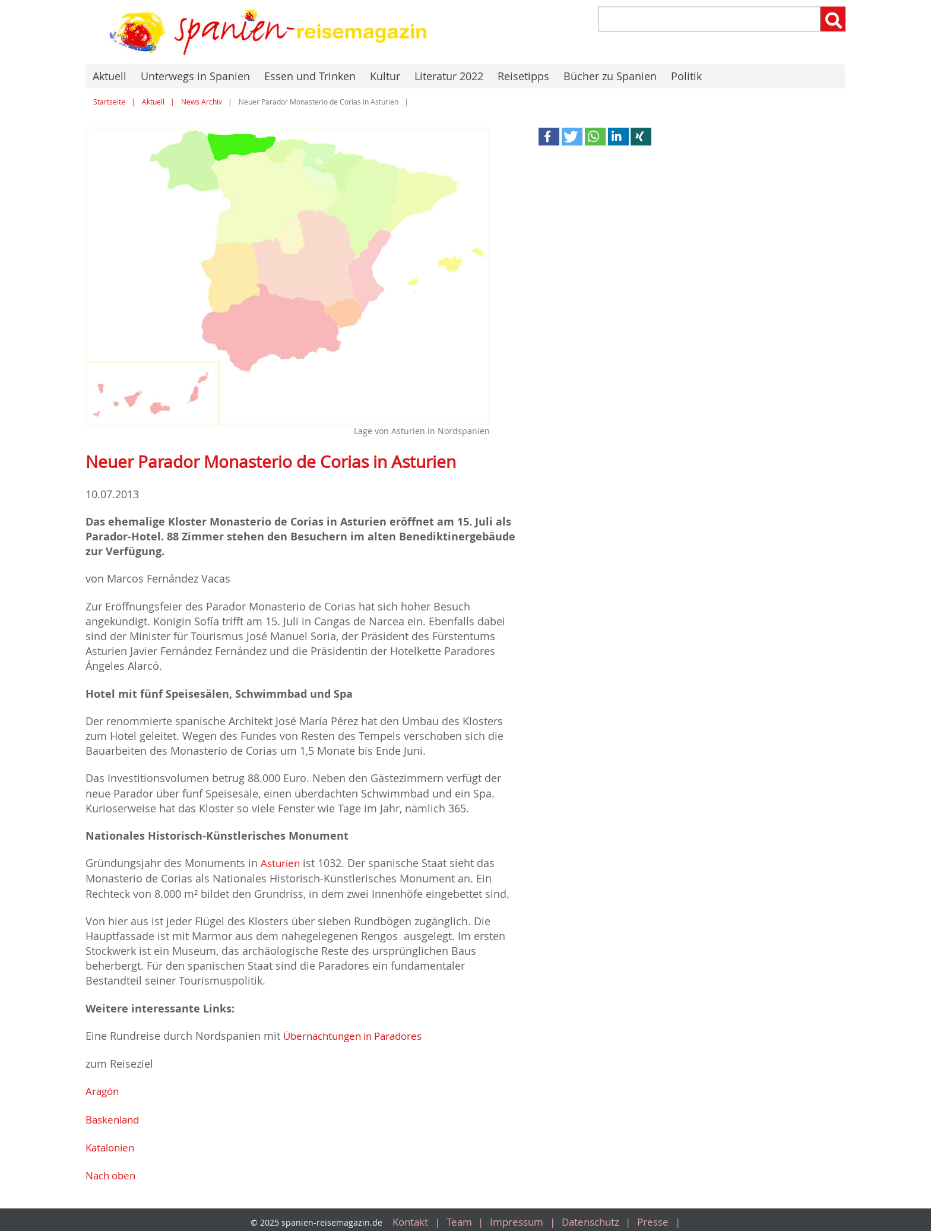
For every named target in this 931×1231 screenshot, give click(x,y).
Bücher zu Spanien (610, 76)
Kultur (385, 76)
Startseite (109, 102)
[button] (549, 136)
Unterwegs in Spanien (195, 76)
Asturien (281, 863)
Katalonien (112, 1145)
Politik (686, 76)
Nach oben (113, 1172)
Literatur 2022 (448, 76)
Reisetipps (523, 76)
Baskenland (115, 1117)
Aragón (103, 1090)
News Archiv (201, 102)
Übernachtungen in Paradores (358, 1035)
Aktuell (109, 76)
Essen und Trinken (310, 76)
